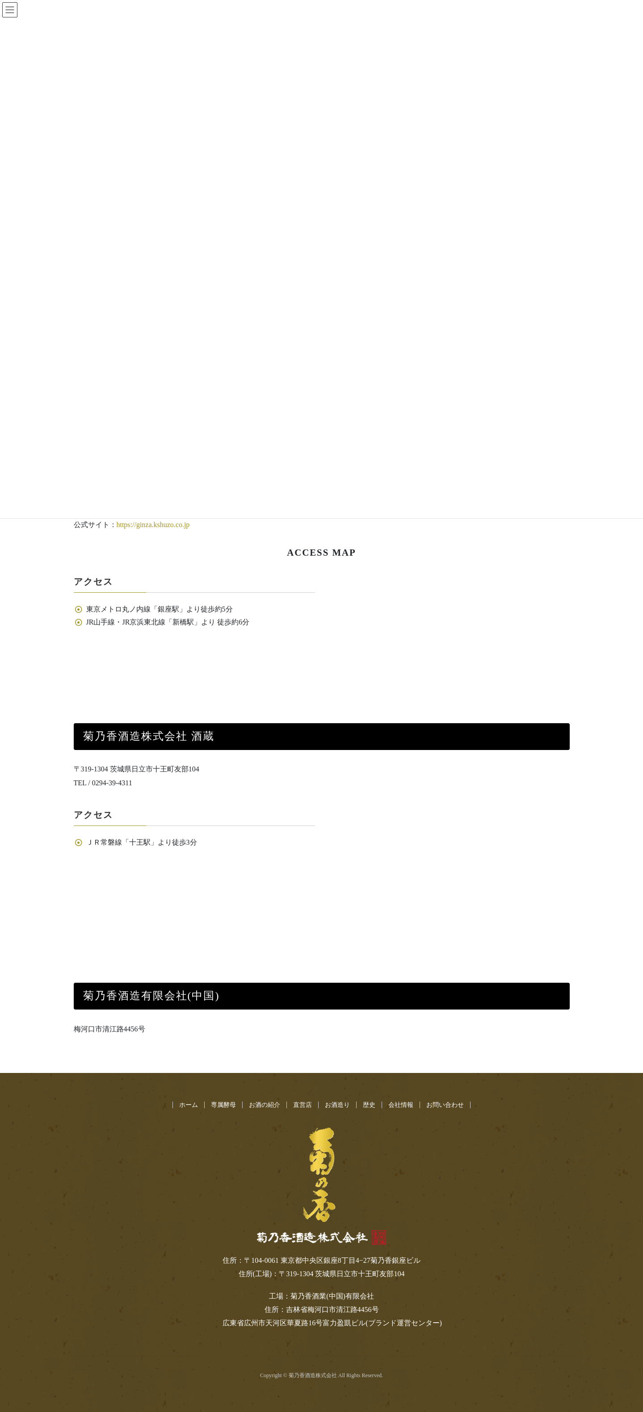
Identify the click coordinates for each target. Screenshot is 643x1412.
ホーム (188, 1105)
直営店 (302, 1105)
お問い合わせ (445, 1105)
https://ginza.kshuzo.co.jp (153, 524)
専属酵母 (223, 1105)
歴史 (369, 1105)
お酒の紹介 (264, 1105)
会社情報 (400, 1105)
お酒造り (337, 1105)
